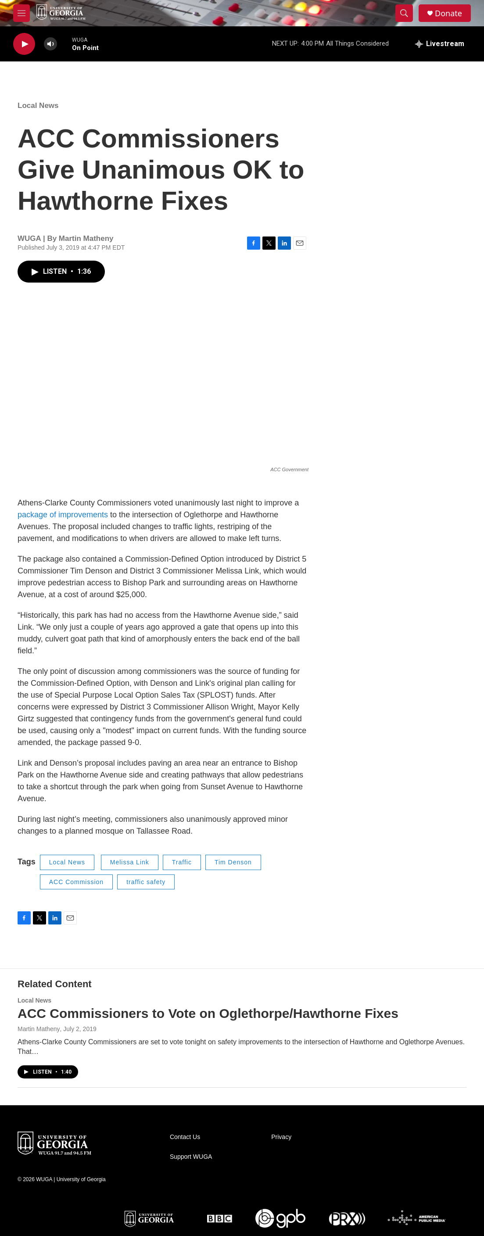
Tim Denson (233, 862)
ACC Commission (76, 881)
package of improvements (63, 514)
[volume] (50, 44)
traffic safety (145, 881)
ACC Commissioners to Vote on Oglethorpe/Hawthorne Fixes (208, 1013)
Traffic (182, 862)
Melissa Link (129, 862)
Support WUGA (191, 1157)
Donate (448, 13)
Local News (38, 105)
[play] (24, 44)
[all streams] (440, 43)
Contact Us (185, 1137)
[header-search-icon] (404, 13)
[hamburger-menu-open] (21, 13)
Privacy (281, 1137)
